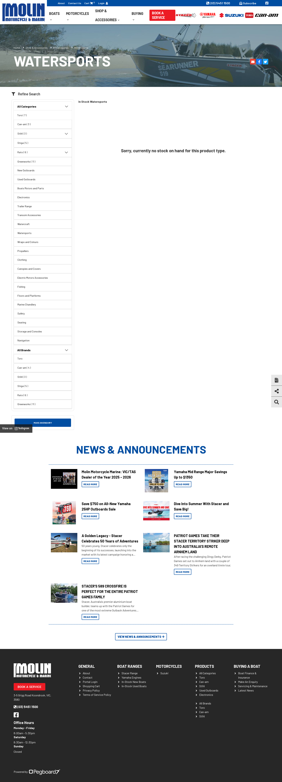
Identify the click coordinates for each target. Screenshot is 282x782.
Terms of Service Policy (97, 694)
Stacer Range (130, 673)
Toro (19, 358)
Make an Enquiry (43, 422)
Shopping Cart (91, 686)
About (61, 3)
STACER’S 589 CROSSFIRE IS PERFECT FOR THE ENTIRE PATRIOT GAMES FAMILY (110, 591)
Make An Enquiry (248, 681)
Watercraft (23, 224)
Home (17, 47)
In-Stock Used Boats (134, 686)
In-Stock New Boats (134, 681)
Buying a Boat (247, 666)
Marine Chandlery (26, 304)
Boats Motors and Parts (30, 188)
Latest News (246, 690)
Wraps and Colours (27, 241)
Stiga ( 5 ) (22, 142)
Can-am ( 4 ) (24, 367)
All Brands (42, 350)
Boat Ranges (129, 666)
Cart (89, 3)
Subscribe (247, 3)
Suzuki (164, 673)
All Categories (61, 47)
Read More (90, 484)
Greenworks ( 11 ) (26, 161)
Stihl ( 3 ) (42, 134)
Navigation (23, 340)
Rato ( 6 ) (42, 152)
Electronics (23, 197)
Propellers (23, 250)
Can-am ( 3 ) (24, 124)
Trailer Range (24, 206)
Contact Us (74, 3)
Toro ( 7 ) (22, 115)
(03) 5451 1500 (218, 3)
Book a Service (158, 15)
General (86, 666)
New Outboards (26, 170)
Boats (54, 13)
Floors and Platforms (29, 295)
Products (204, 666)
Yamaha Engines (131, 677)
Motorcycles (77, 13)
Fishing (21, 286)
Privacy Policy (91, 690)
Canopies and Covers (29, 268)
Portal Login (90, 681)
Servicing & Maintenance (252, 686)
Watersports (24, 233)
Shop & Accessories (106, 15)
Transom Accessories (29, 215)
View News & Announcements (141, 636)
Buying (137, 13)
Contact (87, 677)
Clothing (22, 259)
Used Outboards (26, 179)
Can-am (204, 681)
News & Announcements (141, 449)
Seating (21, 322)
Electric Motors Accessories (32, 277)
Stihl (202, 686)
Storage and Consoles (29, 331)
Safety (21, 313)
